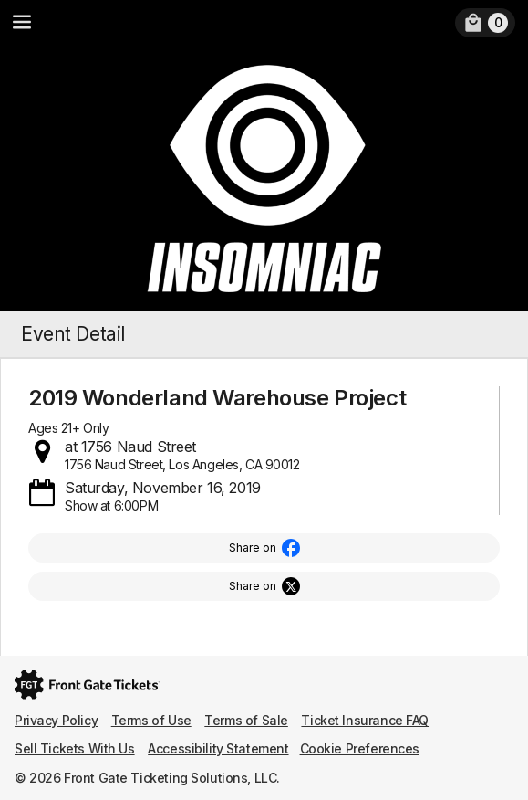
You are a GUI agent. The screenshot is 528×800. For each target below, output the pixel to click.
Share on (252, 547)
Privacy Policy (56, 720)
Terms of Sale (246, 720)
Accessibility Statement (218, 748)
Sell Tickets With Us (75, 748)
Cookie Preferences (359, 748)
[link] (485, 22)
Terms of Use (151, 720)
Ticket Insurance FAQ (365, 720)
